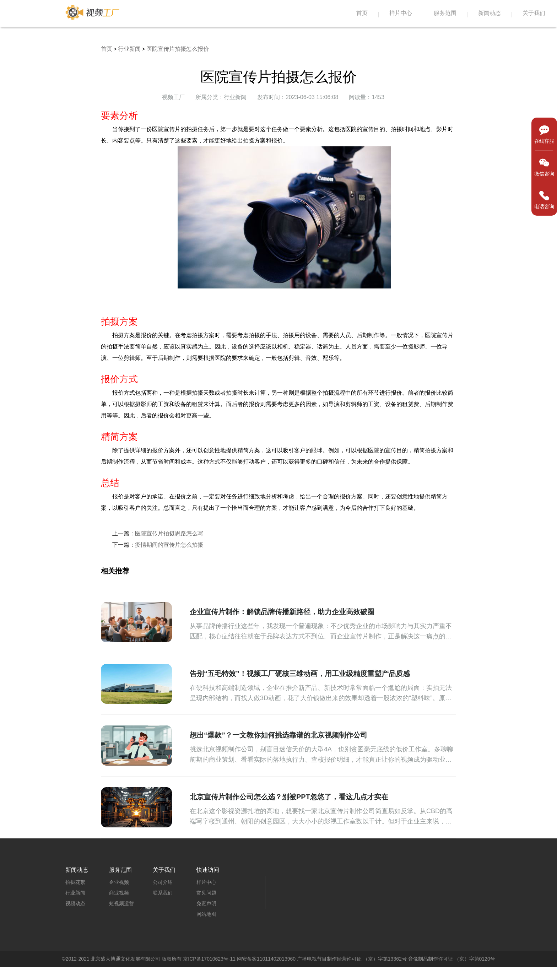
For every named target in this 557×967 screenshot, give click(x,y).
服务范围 (445, 13)
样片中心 (400, 13)
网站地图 (206, 914)
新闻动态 (489, 13)
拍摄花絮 (75, 882)
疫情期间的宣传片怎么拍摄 (169, 545)
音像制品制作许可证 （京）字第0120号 (451, 959)
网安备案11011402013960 (266, 959)
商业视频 (119, 893)
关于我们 (534, 13)
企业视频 (119, 882)
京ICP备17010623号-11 (209, 959)
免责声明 (206, 903)
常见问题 (206, 893)
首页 (362, 13)
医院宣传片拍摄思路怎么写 (169, 533)
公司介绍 (163, 882)
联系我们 (163, 893)
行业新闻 (129, 49)
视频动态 (75, 903)
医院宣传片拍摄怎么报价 (177, 49)
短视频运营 (121, 903)
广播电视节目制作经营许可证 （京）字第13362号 (352, 959)
